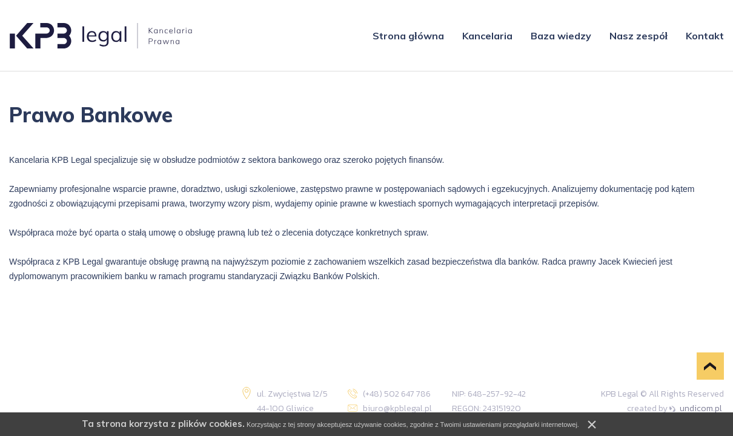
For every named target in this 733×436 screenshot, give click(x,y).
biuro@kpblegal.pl (399, 408)
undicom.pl (695, 408)
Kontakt (705, 36)
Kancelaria (487, 36)
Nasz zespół (638, 36)
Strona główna (408, 36)
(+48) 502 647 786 (398, 394)
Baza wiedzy (561, 36)
